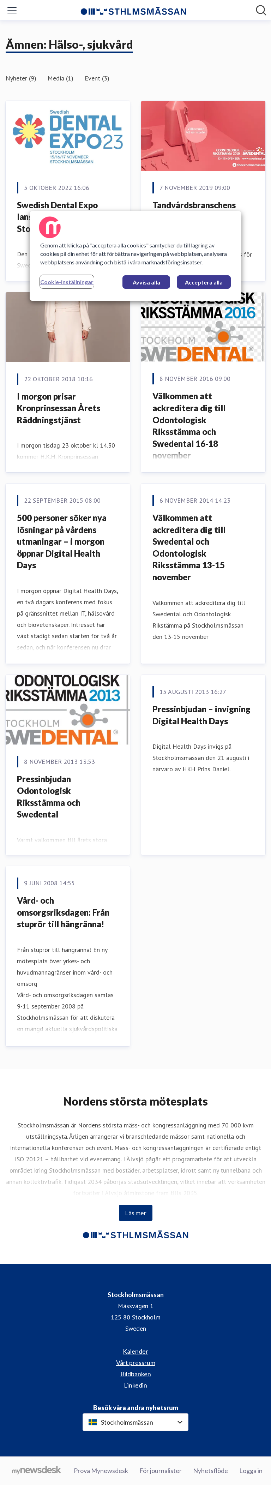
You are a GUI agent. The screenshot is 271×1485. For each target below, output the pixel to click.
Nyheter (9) (21, 78)
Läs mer (135, 1213)
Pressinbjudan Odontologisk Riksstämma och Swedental (48, 797)
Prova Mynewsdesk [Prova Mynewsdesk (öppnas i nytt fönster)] (101, 1470)
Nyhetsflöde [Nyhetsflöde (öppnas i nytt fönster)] (210, 1470)
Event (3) (97, 78)
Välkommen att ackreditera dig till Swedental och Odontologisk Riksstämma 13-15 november (188, 547)
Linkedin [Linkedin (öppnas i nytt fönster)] (135, 1385)
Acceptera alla (204, 282)
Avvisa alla (146, 282)
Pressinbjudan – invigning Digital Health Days (201, 715)
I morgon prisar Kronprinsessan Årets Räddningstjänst (58, 408)
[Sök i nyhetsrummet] (261, 10)
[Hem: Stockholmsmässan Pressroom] (133, 10)
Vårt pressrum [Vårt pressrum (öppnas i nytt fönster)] (135, 1362)
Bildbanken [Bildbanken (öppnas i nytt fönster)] (135, 1374)
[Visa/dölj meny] (12, 10)
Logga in (251, 1470)
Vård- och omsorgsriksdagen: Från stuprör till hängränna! (63, 912)
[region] (135, 256)
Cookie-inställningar (67, 282)
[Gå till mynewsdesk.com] (36, 1471)
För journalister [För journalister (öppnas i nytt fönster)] (160, 1470)
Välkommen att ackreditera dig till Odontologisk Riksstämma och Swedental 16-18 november (188, 425)
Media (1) (60, 78)
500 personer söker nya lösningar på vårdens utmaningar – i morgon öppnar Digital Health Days (62, 541)
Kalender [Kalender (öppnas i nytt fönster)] (135, 1351)
